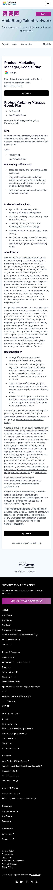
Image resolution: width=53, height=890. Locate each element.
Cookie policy (31, 571)
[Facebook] (11, 13)
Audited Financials (11, 639)
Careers (7, 644)
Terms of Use (7, 854)
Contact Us (8, 834)
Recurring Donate (9, 724)
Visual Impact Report (10, 775)
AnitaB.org (36, 874)
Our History (7, 620)
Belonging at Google (20, 472)
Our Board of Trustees (11, 630)
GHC (5, 706)
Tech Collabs (9, 701)
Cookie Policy (7, 857)
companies (26, 44)
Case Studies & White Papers (16, 761)
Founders (6, 667)
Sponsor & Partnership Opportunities (17, 728)
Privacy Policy (8, 851)
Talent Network (10, 672)
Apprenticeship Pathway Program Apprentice (21, 686)
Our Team (6, 625)
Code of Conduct (9, 864)
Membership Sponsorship (14, 733)
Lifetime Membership (11, 681)
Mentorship (8, 657)
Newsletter (8, 839)
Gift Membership (10, 748)
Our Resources (10, 811)
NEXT (4, 691)
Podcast (7, 821)
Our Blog (7, 816)
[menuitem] (29, 111)
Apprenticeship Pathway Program (16, 662)
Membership (9, 677)
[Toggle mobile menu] (47, 3)
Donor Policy (7, 867)
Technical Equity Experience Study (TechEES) (22, 766)
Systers (7, 743)
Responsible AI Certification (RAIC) (16, 696)
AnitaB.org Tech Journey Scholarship (19, 798)
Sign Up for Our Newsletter (26, 600)
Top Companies (10, 780)
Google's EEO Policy (38, 466)
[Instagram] (5, 13)
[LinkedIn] (17, 13)
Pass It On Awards (11, 793)
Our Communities (9, 738)
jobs (14, 44)
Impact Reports (10, 771)
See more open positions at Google (26, 543)
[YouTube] (26, 882)
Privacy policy (20, 571)
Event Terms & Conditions (13, 860)
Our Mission (7, 615)
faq (43, 14)
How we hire (40, 472)
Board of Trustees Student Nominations (20, 634)
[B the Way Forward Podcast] (36, 882)
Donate (5, 719)
